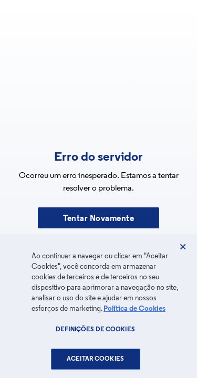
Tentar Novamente (98, 219)
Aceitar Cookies (95, 359)
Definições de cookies (95, 330)
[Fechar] (182, 246)
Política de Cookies (134, 309)
